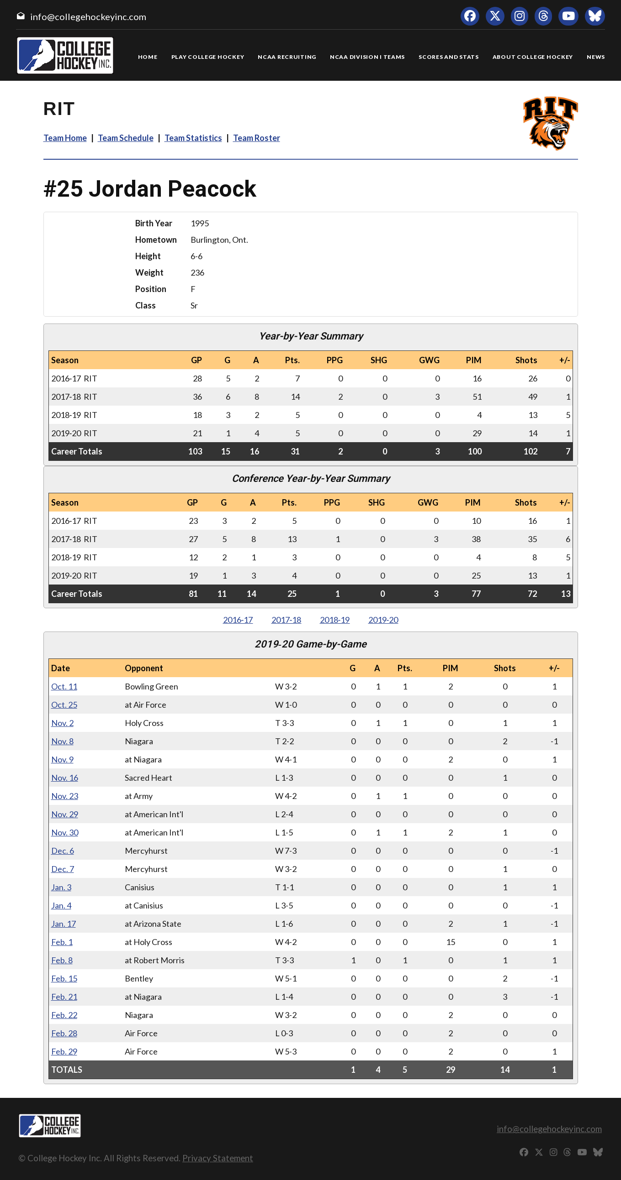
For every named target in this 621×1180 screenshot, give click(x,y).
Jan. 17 (63, 924)
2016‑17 (238, 620)
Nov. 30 (64, 832)
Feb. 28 (64, 1033)
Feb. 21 (64, 997)
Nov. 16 (64, 778)
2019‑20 (383, 620)
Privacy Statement (217, 1158)
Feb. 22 (64, 1015)
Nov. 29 (64, 814)
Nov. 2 (62, 723)
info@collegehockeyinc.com (88, 16)
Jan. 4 (61, 905)
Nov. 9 (62, 759)
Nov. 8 (62, 741)
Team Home (65, 138)
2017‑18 (286, 620)
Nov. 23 (64, 796)
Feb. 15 (64, 978)
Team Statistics (193, 138)
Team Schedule (126, 138)
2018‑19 (335, 620)
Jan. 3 (61, 887)
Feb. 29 (64, 1051)
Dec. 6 (62, 851)
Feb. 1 (62, 942)
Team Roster (256, 138)
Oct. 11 (64, 686)
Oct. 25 (64, 705)
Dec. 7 (62, 869)
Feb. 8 (62, 960)
